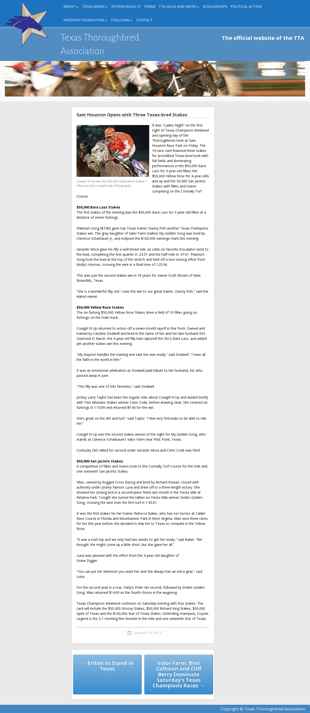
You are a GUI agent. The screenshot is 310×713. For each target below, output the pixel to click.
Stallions (120, 20)
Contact (144, 20)
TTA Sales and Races (177, 6)
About (69, 6)
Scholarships (215, 6)
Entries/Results (126, 6)
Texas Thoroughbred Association (100, 44)
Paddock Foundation (83, 20)
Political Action (246, 6)
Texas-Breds (93, 6)
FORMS (150, 6)
